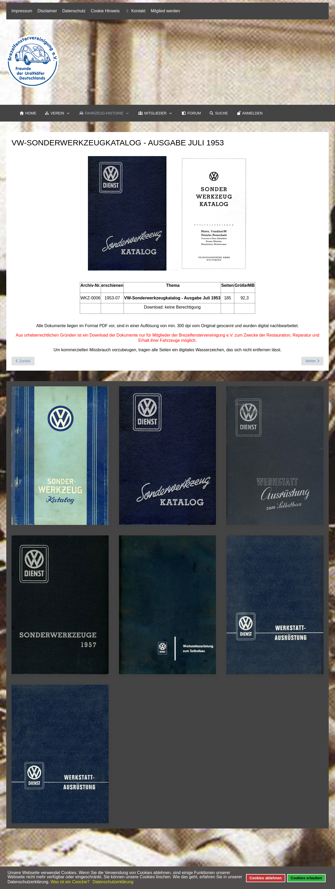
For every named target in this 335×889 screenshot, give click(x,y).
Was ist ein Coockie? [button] (70, 882)
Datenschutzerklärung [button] (113, 882)
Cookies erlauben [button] (306, 878)
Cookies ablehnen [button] (265, 878)
